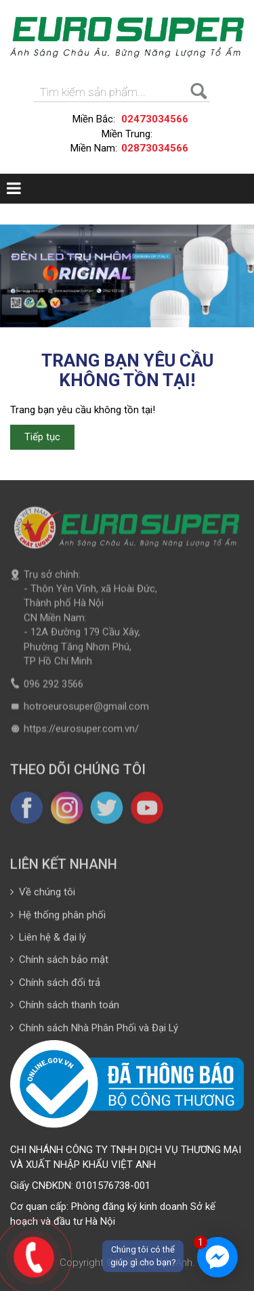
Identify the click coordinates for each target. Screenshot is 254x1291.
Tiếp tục (42, 437)
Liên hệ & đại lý (48, 941)
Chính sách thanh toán (64, 1009)
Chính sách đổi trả (55, 987)
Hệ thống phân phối (58, 919)
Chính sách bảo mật (59, 964)
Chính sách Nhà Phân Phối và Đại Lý (94, 1032)
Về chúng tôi (42, 896)
